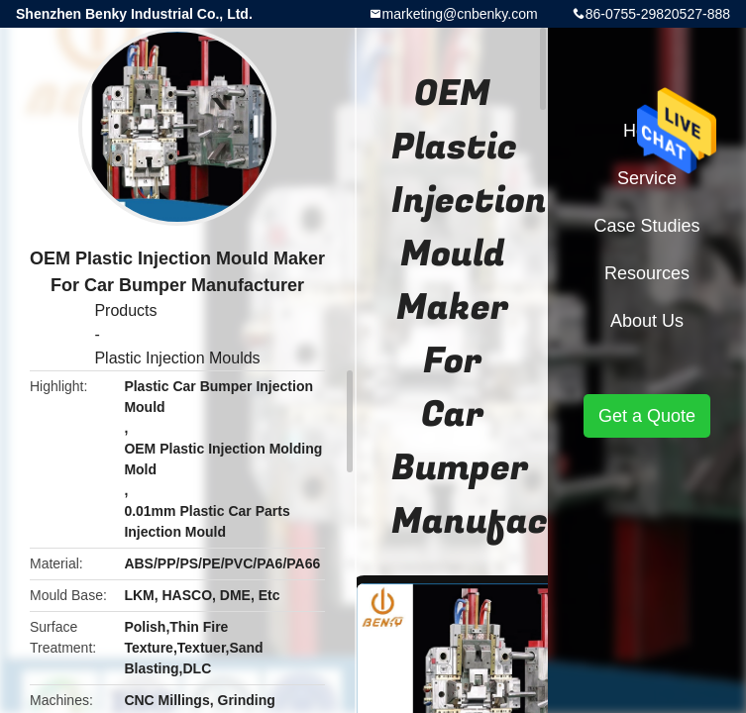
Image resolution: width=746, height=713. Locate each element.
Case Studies (646, 226)
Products (125, 310)
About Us (647, 321)
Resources (647, 273)
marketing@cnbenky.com (460, 14)
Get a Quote (646, 416)
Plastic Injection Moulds (177, 358)
